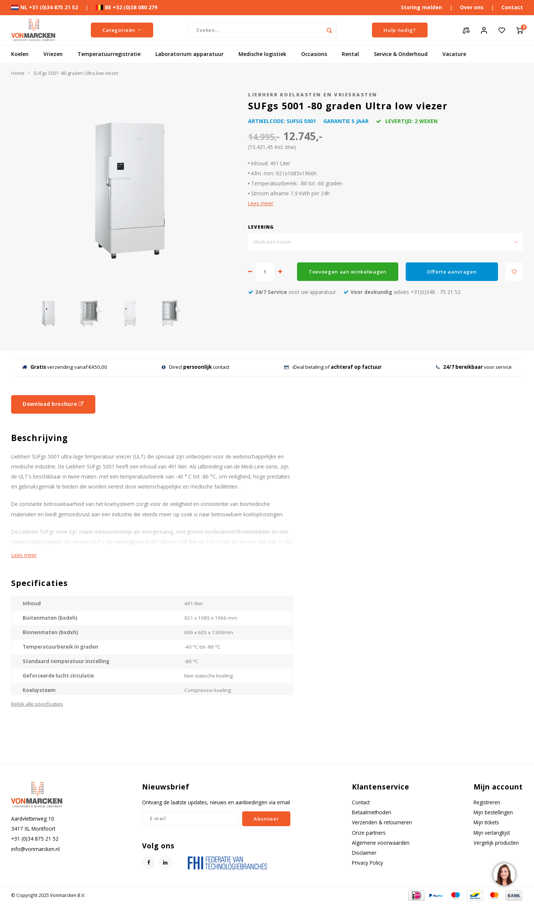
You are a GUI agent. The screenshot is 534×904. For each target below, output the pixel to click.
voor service (474, 367)
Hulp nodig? (399, 30)
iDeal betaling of (333, 367)
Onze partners (369, 832)
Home (17, 73)
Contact (512, 7)
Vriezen (53, 53)
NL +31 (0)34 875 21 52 (44, 7)
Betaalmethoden (371, 812)
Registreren (487, 802)
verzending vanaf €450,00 (64, 367)
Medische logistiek (262, 53)
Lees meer (260, 203)
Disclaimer (364, 852)
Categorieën (122, 30)
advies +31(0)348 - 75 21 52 (402, 291)
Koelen (20, 53)
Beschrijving (39, 438)
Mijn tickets (486, 822)
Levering (261, 227)
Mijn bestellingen (493, 812)
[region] (504, 874)
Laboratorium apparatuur (189, 53)
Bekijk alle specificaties (37, 704)
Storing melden (421, 7)
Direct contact (195, 367)
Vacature (454, 53)
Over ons (472, 7)
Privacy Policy (367, 862)
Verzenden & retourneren (382, 822)
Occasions (314, 53)
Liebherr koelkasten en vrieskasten (313, 95)
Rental (350, 53)
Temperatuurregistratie (109, 53)
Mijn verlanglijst (492, 832)
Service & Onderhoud (401, 53)
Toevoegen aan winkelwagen (348, 271)
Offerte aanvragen (452, 271)
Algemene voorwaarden (380, 842)
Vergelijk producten (496, 842)
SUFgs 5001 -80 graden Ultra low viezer (76, 73)
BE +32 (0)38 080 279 (126, 7)
